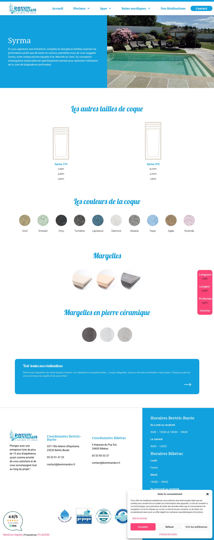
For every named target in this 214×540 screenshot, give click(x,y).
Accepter (143, 526)
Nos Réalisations (173, 8)
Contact (201, 8)
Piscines (81, 8)
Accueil (57, 8)
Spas (105, 8)
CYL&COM (43, 534)
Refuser (169, 526)
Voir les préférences (196, 526)
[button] (207, 494)
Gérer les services (139, 518)
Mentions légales (13, 534)
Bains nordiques (136, 8)
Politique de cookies (168, 534)
